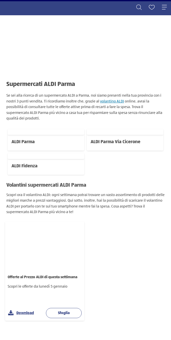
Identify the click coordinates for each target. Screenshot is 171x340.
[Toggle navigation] (164, 7)
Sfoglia (64, 313)
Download (21, 313)
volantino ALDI (112, 101)
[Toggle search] (138, 7)
